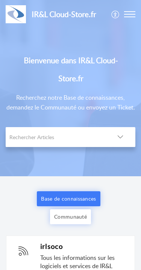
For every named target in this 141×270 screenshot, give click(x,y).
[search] (55, 137)
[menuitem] (115, 14)
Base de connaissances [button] (68, 198)
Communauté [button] (70, 216)
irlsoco (51, 246)
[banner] (70, 88)
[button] (115, 14)
